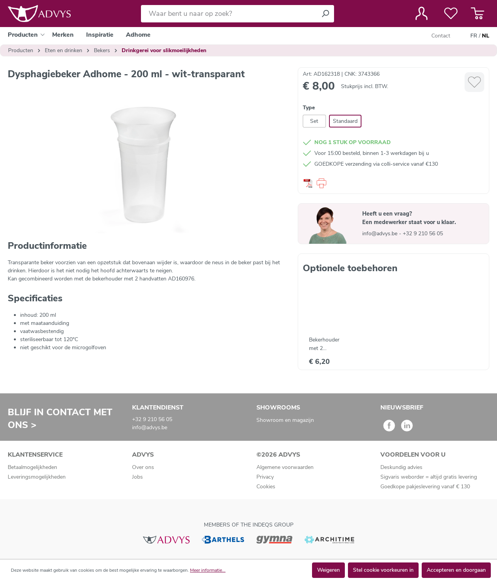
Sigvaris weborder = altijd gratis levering (428, 477)
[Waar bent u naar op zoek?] (229, 13)
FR (473, 36)
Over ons (143, 467)
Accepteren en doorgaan (456, 570)
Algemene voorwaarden (285, 467)
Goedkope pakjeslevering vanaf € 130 (425, 486)
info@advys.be (380, 233)
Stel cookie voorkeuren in (383, 570)
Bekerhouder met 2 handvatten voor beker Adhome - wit (328, 344)
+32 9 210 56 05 (423, 233)
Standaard (345, 121)
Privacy (265, 477)
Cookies (265, 486)
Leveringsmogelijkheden (37, 477)
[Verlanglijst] (451, 13)
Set (314, 121)
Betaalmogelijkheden (32, 467)
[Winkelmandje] (477, 13)
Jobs (137, 477)
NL (485, 36)
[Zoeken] (325, 13)
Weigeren (328, 570)
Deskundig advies (401, 467)
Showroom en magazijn (285, 420)
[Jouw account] (421, 13)
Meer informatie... (208, 570)
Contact (440, 35)
